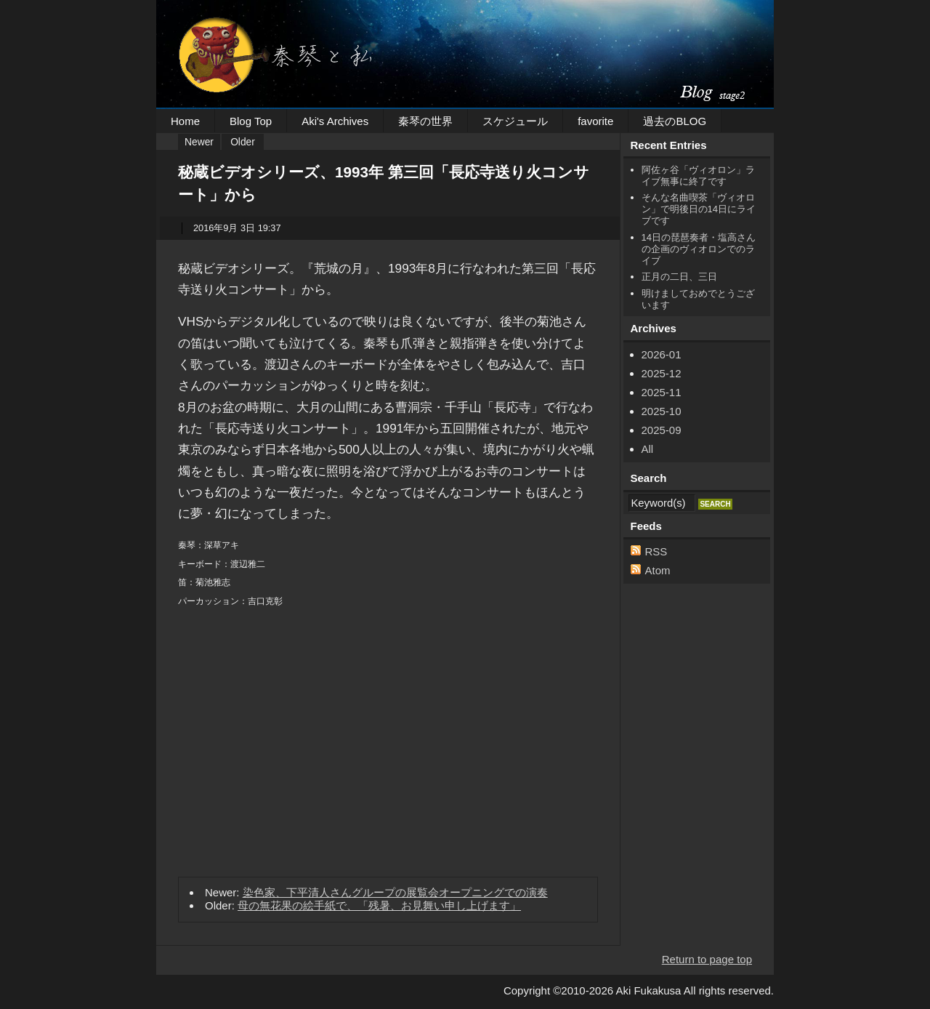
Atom (658, 570)
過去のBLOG (674, 121)
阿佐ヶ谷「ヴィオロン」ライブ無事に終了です (698, 175)
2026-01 (662, 354)
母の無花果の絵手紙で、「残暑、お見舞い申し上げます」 (379, 905)
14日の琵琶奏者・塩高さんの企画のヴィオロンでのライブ (699, 249)
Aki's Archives (335, 121)
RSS (656, 551)
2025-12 (662, 373)
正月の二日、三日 (679, 276)
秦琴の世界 (425, 121)
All (648, 449)
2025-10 (662, 411)
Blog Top (251, 121)
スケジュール (515, 121)
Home (185, 121)
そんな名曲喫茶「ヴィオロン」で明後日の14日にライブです (699, 209)
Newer (199, 142)
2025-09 (662, 430)
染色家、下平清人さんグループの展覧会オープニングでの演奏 (395, 892)
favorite (595, 121)
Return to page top (707, 959)
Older (242, 142)
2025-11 (662, 392)
